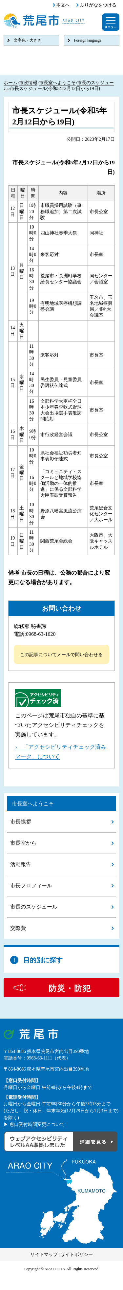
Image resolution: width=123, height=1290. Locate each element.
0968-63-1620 (41, 634)
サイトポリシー (77, 1254)
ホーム (10, 82)
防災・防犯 (70, 988)
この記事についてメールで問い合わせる (61, 654)
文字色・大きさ (27, 40)
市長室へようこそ (57, 82)
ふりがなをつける (98, 5)
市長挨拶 (20, 821)
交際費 (18, 928)
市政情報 (28, 82)
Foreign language (88, 40)
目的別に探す (43, 960)
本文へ (63, 5)
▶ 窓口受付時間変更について (34, 1124)
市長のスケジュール (33, 907)
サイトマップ (44, 1254)
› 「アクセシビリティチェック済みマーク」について (60, 752)
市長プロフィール (31, 885)
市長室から (23, 843)
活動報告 (20, 864)
